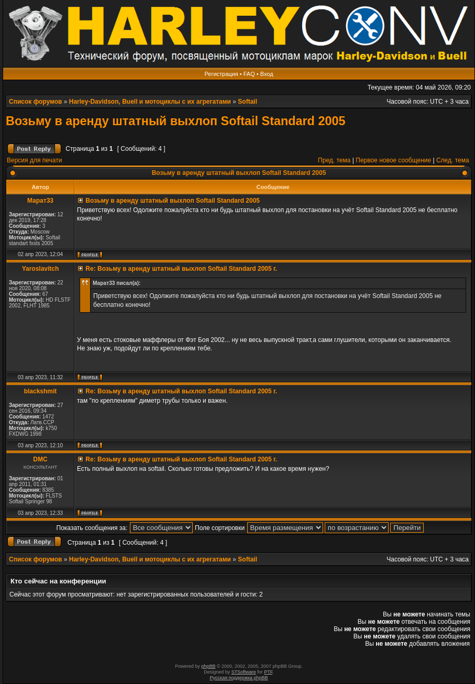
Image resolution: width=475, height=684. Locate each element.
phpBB (208, 666)
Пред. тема (334, 160)
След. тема (452, 160)
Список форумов (35, 101)
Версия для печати (34, 160)
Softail (247, 101)
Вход (266, 74)
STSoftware (243, 672)
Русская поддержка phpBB (239, 677)
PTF (268, 672)
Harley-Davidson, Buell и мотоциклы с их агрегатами (150, 101)
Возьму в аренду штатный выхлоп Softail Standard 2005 (175, 121)
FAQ (249, 74)
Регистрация (221, 74)
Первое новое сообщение (393, 160)
